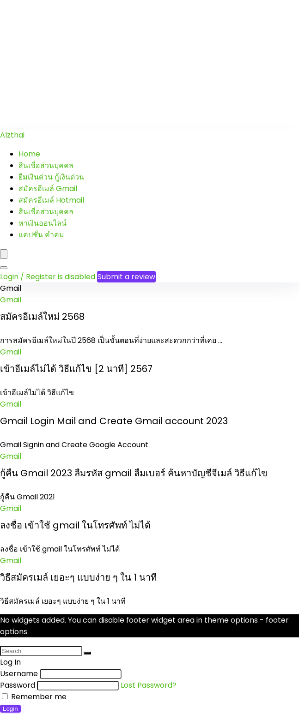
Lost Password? (149, 685)
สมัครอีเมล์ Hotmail (51, 200)
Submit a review (126, 276)
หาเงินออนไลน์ (42, 223)
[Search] (3, 267)
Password (17, 685)
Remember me (34, 696)
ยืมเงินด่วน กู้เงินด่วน (51, 177)
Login (10, 708)
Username (19, 673)
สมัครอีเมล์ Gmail (47, 188)
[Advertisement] (149, 64)
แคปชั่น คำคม (41, 234)
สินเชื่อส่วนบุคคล (45, 165)
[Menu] (3, 254)
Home (29, 154)
